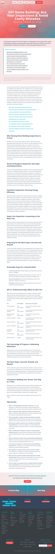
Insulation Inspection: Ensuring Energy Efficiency (17, 56)
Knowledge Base (49, 518)
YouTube (25, 546)
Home (15, 2)
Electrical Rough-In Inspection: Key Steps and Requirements (19, 54)
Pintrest (25, 544)
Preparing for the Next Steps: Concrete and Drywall (17, 59)
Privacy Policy (22, 516)
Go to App (10, 542)
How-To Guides (49, 520)
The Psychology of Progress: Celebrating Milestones (17, 65)
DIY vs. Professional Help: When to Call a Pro (16, 63)
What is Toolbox (31, 515)
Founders (30, 521)
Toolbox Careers (5, 530)
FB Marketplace (32, 542)
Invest (38, 526)
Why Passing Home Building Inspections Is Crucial (17, 52)
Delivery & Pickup (14, 520)
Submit (49, 545)
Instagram (26, 542)
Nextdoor (22, 544)
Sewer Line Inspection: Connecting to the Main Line (17, 58)
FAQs (12, 515)
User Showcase (40, 528)
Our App (39, 2)
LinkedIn (30, 544)
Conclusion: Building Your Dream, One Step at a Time (17, 69)
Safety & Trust (13, 522)
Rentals (32, 2)
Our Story (30, 522)
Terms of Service (22, 514)
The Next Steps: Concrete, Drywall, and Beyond (16, 67)
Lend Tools (32, 26)
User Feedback (40, 525)
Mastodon (30, 546)
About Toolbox (31, 517)
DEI (29, 526)
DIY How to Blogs (5, 523)
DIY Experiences (5, 522)
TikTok (21, 542)
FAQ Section (9, 71)
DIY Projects (48, 522)
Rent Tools (23, 26)
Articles (20, 2)
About (26, 2)
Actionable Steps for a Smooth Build (14, 61)
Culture (29, 524)
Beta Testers (39, 523)
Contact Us (4, 528)
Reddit (34, 544)
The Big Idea (30, 519)
